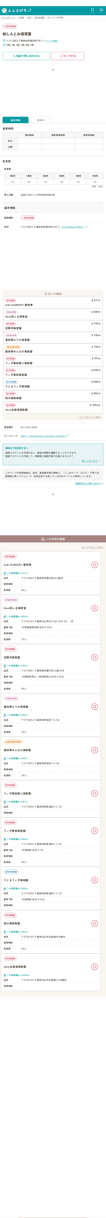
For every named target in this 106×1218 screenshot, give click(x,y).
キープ (94, 565)
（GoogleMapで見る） (72, 226)
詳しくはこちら (90, 460)
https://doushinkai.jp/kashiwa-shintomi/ (43, 435)
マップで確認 (50, 40)
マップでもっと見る (90, 417)
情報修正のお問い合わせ (87, 483)
